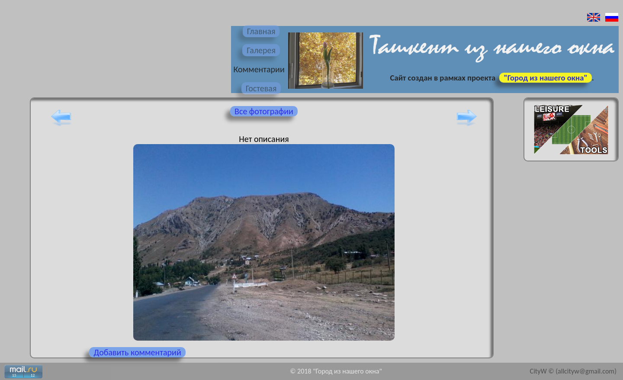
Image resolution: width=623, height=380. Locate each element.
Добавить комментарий (137, 352)
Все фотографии (263, 111)
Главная (261, 31)
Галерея (261, 50)
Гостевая (261, 88)
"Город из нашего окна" (545, 78)
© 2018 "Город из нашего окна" (336, 371)
